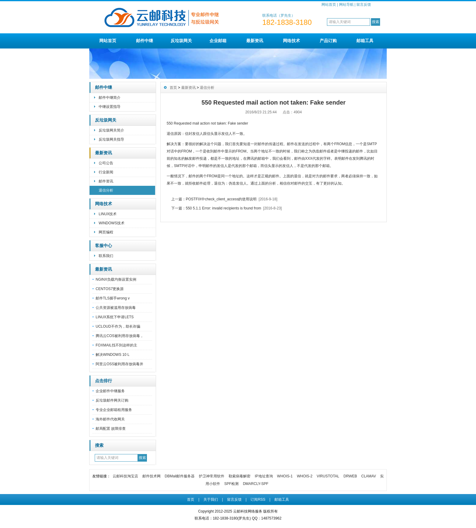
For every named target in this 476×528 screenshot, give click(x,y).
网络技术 (291, 40)
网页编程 (106, 232)
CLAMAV (368, 476)
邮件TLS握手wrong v (113, 298)
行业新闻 (106, 172)
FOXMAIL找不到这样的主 (116, 345)
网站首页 (328, 4)
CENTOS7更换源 (110, 289)
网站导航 (346, 4)
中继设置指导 (110, 107)
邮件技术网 (151, 476)
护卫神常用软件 (211, 476)
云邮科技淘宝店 (125, 476)
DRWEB (350, 476)
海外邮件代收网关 (110, 419)
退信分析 (106, 190)
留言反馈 (363, 4)
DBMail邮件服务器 (180, 476)
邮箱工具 (364, 40)
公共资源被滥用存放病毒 (116, 308)
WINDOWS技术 (111, 223)
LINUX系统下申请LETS (115, 317)
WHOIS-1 (285, 476)
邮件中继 (144, 40)
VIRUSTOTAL (328, 476)
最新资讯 (254, 40)
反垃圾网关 (181, 40)
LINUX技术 (108, 214)
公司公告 (106, 163)
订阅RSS (257, 499)
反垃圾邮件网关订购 (112, 400)
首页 (173, 87)
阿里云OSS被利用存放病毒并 (119, 364)
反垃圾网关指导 (111, 139)
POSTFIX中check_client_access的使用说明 (221, 199)
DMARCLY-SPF (255, 484)
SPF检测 (231, 484)
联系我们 (106, 256)
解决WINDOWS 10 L (112, 355)
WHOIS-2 (304, 476)
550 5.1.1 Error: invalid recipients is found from (223, 208)
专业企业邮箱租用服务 (114, 410)
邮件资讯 (106, 181)
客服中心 (103, 245)
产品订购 (328, 40)
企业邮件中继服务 (110, 391)
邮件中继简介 (110, 97)
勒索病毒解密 (239, 476)
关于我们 (210, 499)
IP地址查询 (264, 476)
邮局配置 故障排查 (111, 428)
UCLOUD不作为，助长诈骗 (118, 326)
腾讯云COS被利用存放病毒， (120, 336)
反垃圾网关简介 (111, 130)
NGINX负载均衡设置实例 (116, 279)
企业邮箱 (217, 40)
